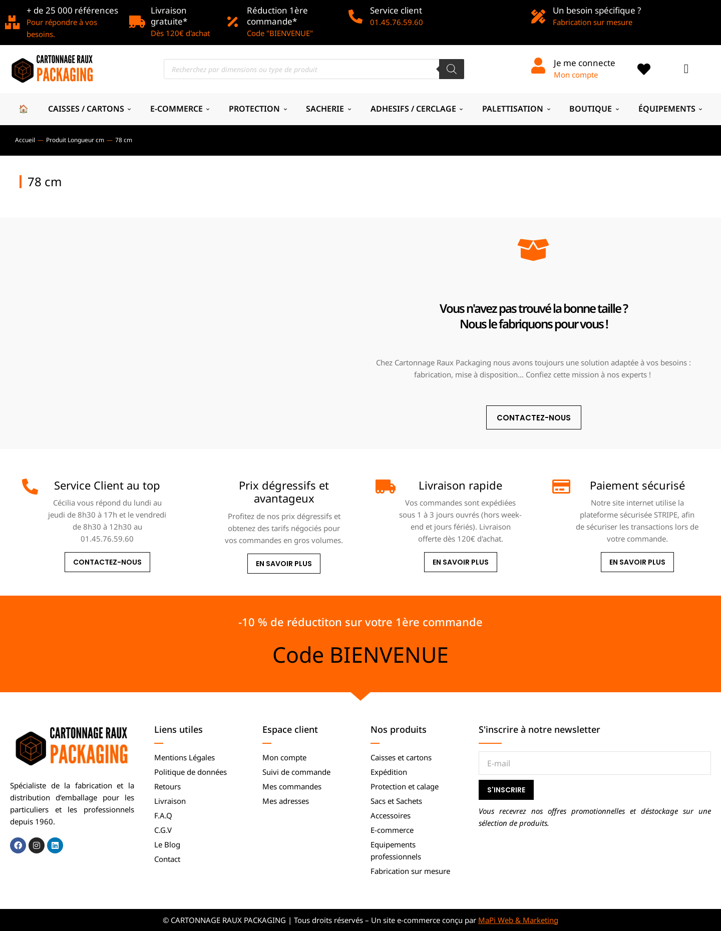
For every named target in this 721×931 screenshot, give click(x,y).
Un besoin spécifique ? (597, 10)
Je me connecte (584, 63)
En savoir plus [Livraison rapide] (461, 562)
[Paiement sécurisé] (560, 487)
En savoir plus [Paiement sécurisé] (637, 562)
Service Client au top (107, 485)
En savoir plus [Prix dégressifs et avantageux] (284, 564)
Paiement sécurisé (637, 485)
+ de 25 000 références (72, 10)
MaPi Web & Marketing (518, 920)
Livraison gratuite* (169, 16)
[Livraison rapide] (384, 487)
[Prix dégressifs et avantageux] (207, 487)
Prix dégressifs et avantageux (284, 492)
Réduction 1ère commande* (277, 16)
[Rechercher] (451, 69)
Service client (396, 10)
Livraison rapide (460, 485)
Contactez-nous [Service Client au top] (107, 562)
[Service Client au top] (30, 487)
